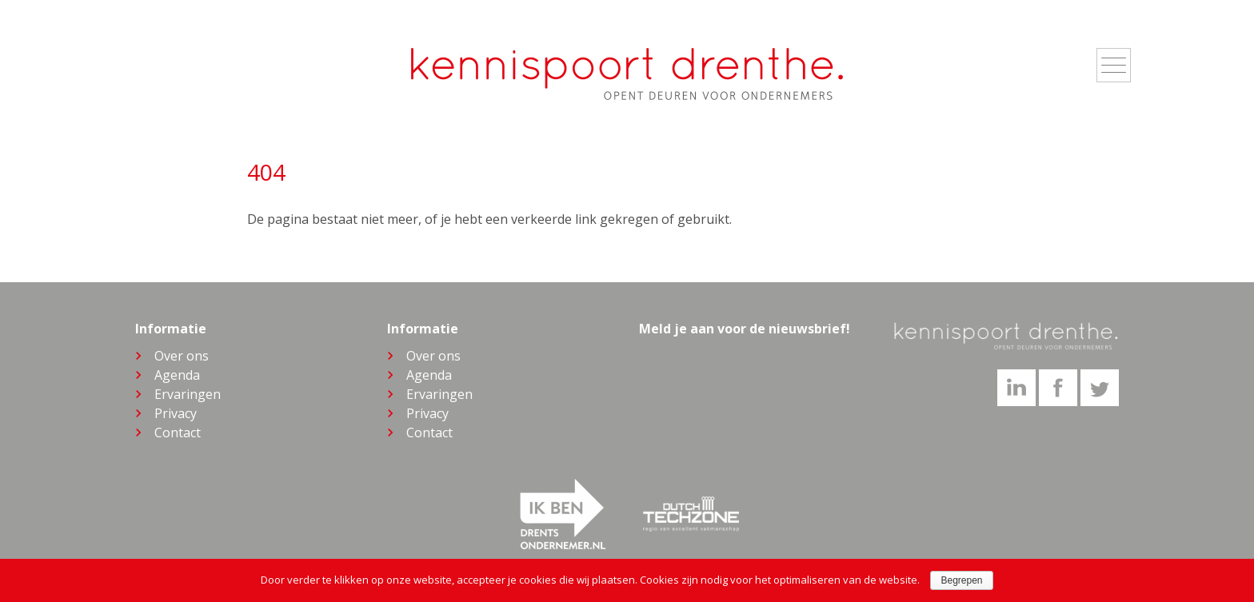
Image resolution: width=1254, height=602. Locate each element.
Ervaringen (187, 394)
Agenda (177, 375)
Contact (177, 432)
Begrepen (961, 580)
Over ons (181, 356)
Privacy (175, 413)
